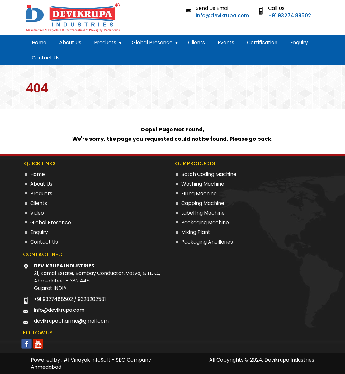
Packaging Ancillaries (207, 241)
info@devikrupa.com (222, 15)
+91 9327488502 (53, 299)
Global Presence (152, 42)
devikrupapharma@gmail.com (71, 320)
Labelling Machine (203, 212)
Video (37, 212)
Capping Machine (202, 203)
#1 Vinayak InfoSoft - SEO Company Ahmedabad (91, 363)
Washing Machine (202, 183)
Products (105, 42)
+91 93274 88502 (289, 15)
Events (226, 42)
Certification (262, 42)
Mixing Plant (195, 232)
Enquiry (299, 42)
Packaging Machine (205, 222)
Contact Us (45, 57)
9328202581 (92, 299)
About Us (70, 42)
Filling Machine (199, 193)
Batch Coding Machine (208, 174)
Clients (196, 42)
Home (39, 42)
